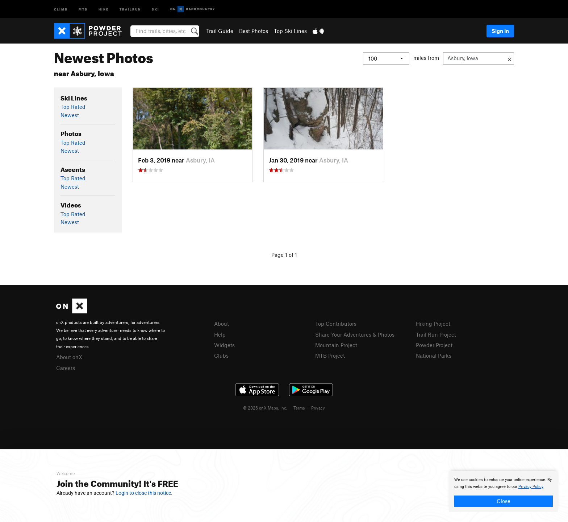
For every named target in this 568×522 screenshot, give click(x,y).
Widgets (224, 345)
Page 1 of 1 (284, 254)
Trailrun (130, 9)
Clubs (221, 355)
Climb (61, 9)
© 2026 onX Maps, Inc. (265, 407)
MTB (83, 9)
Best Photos (253, 31)
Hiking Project (433, 323)
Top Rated (72, 106)
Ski (155, 9)
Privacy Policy (530, 486)
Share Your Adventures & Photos (354, 334)
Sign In (500, 31)
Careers (65, 368)
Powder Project (434, 345)
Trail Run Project (436, 334)
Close (503, 501)
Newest (69, 115)
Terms (299, 407)
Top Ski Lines (290, 31)
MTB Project (330, 355)
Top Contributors (335, 323)
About (221, 323)
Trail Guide (219, 31)
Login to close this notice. (144, 493)
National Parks (433, 355)
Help (220, 334)
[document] (503, 491)
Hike (104, 9)
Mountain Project (336, 345)
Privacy (318, 407)
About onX (69, 357)
